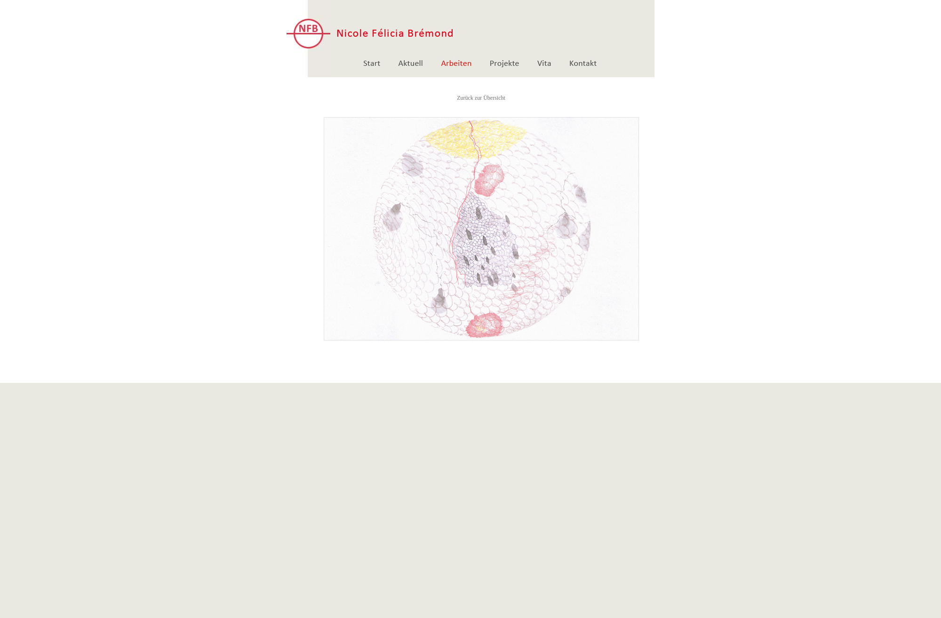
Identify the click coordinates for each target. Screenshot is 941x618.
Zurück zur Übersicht (481, 98)
